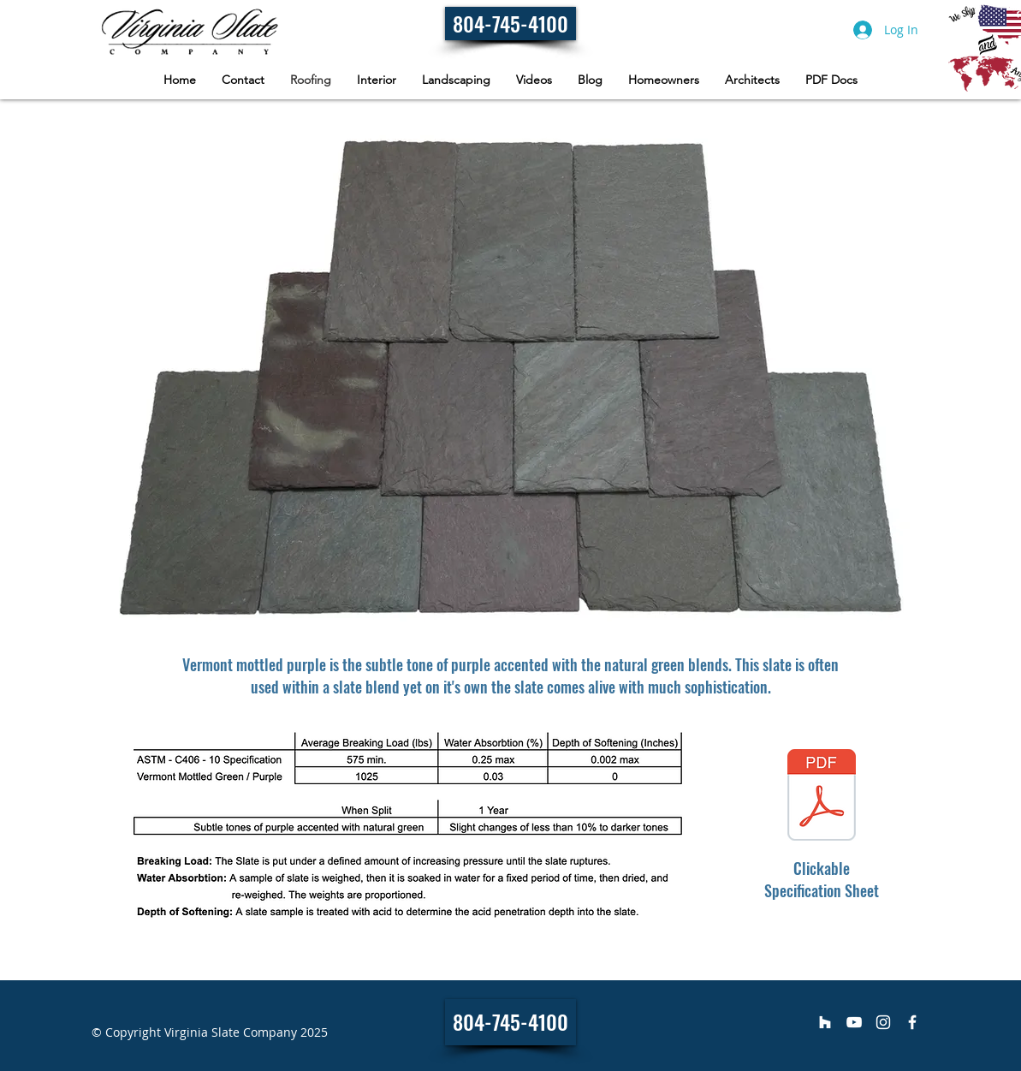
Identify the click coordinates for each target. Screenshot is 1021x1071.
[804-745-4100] (510, 23)
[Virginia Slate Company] (825, 1022)
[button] (663, 80)
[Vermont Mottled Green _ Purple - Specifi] (821, 797)
